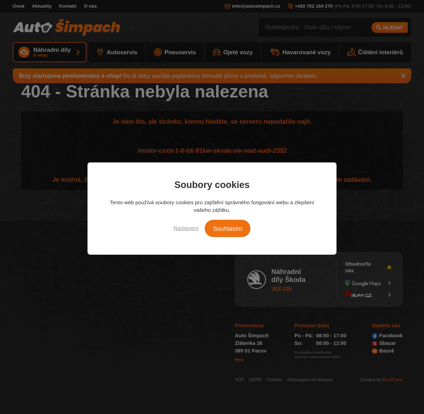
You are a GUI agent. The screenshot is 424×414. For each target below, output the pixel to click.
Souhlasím (227, 228)
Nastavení (186, 228)
